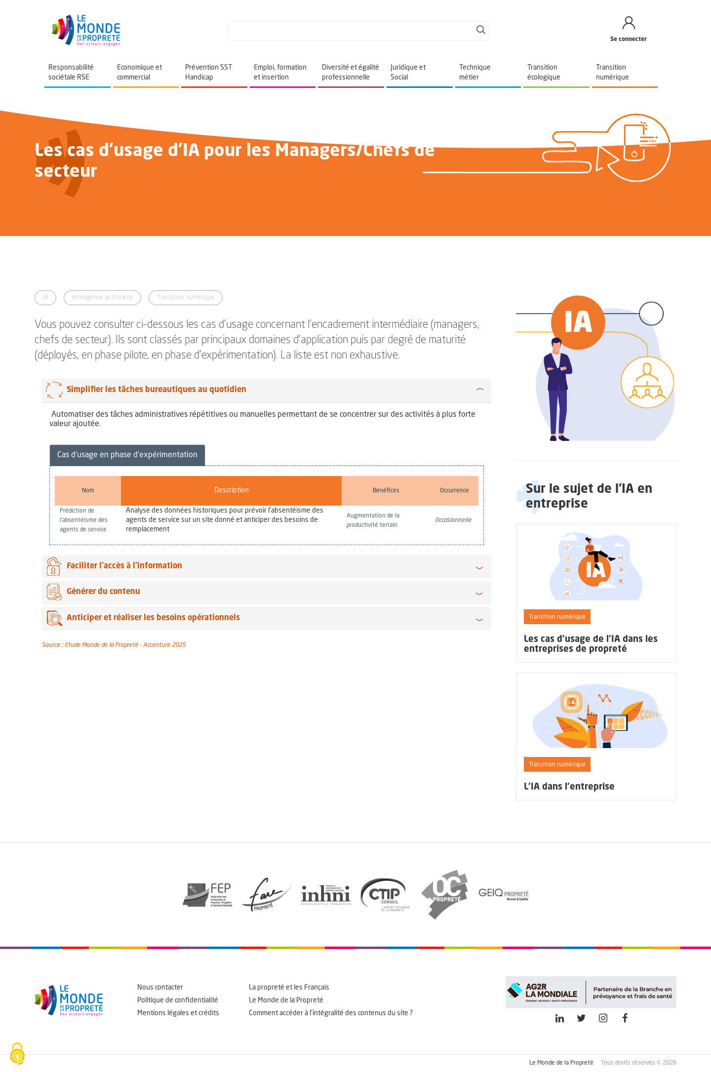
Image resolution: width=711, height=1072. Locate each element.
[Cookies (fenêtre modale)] (17, 1054)
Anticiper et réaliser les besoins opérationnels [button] (153, 618)
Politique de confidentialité (177, 1000)
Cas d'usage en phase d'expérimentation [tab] (127, 455)
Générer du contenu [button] (103, 592)
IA (45, 298)
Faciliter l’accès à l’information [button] (124, 566)
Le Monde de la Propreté (286, 1000)
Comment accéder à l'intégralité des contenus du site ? (331, 1013)
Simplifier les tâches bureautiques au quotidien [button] (156, 390)
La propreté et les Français (289, 987)
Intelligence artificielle (102, 298)
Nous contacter (160, 987)
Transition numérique (186, 298)
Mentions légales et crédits (178, 1013)
